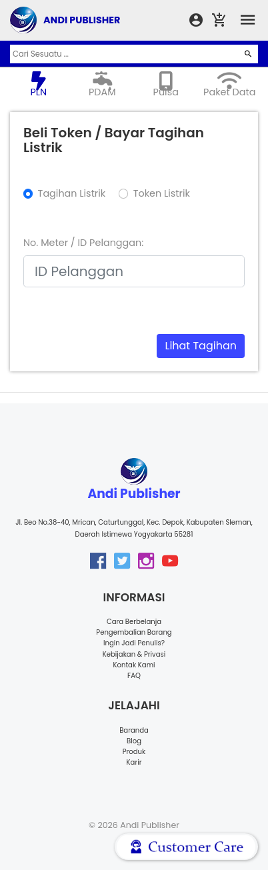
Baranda (134, 730)
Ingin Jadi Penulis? (134, 643)
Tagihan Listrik (72, 193)
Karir (134, 762)
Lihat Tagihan (201, 345)
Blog (134, 741)
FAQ (134, 676)
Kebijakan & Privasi (134, 654)
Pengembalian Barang (133, 632)
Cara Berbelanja (134, 622)
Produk (134, 752)
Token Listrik (161, 193)
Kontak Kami (134, 665)
